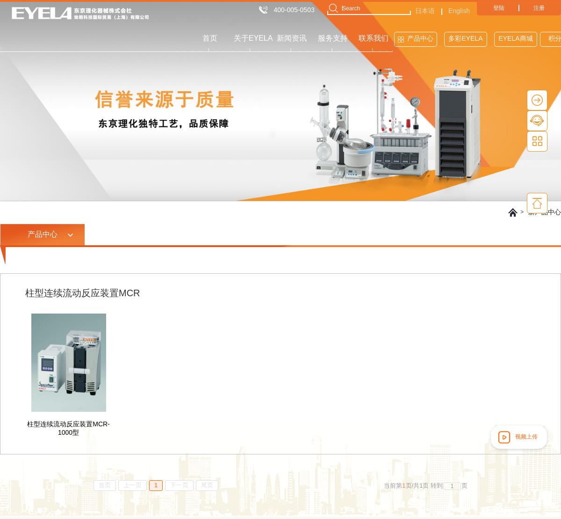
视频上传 (517, 437)
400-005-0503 (294, 10)
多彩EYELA (465, 38)
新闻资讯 (292, 38)
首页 (209, 38)
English (459, 11)
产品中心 (420, 38)
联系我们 (373, 38)
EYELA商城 (515, 38)
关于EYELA (253, 38)
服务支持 (333, 38)
